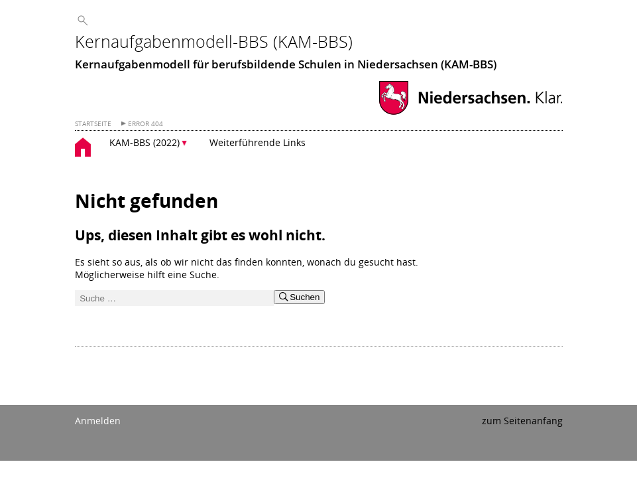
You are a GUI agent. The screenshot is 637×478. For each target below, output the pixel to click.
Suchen (299, 297)
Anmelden (98, 420)
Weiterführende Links (257, 142)
